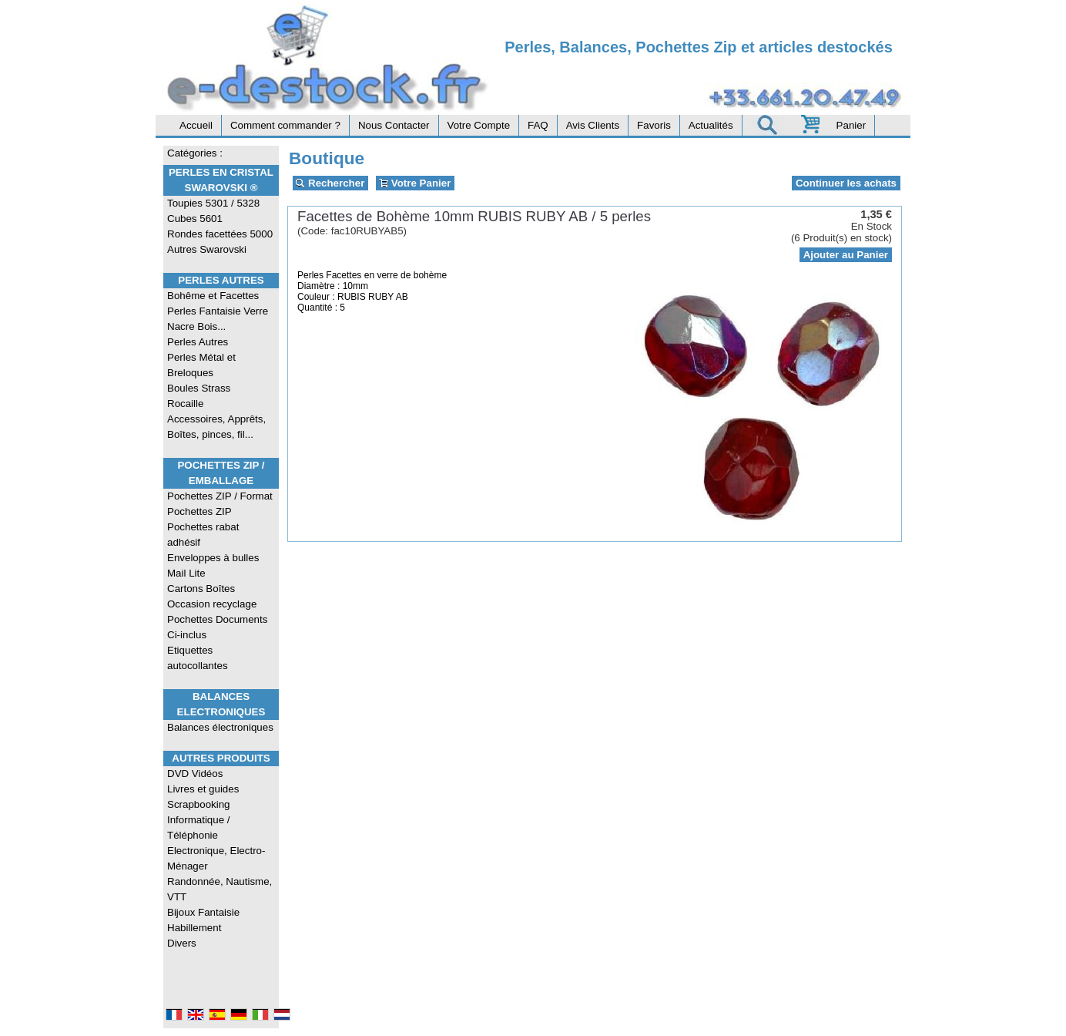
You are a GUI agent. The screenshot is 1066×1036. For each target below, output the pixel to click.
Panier (851, 125)
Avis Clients (592, 125)
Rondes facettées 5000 (220, 234)
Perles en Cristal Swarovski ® (221, 179)
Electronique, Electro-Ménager (216, 858)
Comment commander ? (285, 125)
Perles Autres (220, 280)
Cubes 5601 (195, 218)
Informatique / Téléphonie (198, 827)
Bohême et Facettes (213, 295)
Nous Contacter (394, 125)
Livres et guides (203, 789)
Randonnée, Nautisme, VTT (219, 889)
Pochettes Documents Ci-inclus (217, 627)
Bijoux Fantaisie (203, 912)
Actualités (711, 125)
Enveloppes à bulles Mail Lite (213, 565)
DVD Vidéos (195, 773)
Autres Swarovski (206, 249)
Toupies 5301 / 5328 (213, 203)
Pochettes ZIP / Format (220, 496)
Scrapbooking (198, 804)
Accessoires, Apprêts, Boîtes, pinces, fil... (216, 426)
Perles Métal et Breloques (201, 365)
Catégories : (195, 153)
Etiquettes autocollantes (197, 657)
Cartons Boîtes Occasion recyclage (211, 596)
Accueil (196, 125)
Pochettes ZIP (199, 511)
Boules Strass (198, 388)
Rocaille (185, 403)
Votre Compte (479, 125)
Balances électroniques (220, 727)
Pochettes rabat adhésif (203, 534)
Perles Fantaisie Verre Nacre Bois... (217, 318)
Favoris (654, 125)
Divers (181, 943)
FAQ (538, 125)
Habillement (194, 927)
